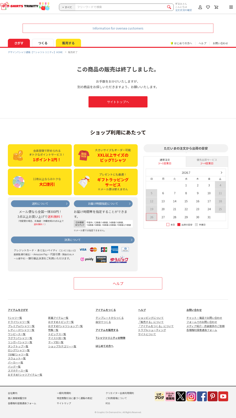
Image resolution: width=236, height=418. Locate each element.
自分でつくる (103, 322)
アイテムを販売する (107, 330)
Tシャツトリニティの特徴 (110, 338)
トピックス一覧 (57, 334)
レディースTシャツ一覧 (21, 330)
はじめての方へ (104, 346)
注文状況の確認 (183, 10)
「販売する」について (151, 322)
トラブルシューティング (152, 330)
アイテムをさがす (18, 310)
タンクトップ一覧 (18, 346)
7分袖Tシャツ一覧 (18, 354)
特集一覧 (53, 330)
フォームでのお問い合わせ (201, 322)
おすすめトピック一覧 (61, 322)
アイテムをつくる (106, 310)
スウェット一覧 (17, 358)
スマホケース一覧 (18, 370)
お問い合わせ (220, 43)
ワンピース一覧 (17, 334)
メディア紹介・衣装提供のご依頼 (205, 326)
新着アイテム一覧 (58, 318)
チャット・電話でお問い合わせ (204, 318)
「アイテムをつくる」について (156, 326)
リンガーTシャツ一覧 (20, 342)
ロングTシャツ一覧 (19, 350)
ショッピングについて (151, 318)
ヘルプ (202, 43)
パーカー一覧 (15, 362)
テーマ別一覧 (56, 342)
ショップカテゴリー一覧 (62, 346)
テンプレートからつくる (110, 318)
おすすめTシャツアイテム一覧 (25, 374)
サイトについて (147, 334)
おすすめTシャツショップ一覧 (65, 326)
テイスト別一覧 (57, 338)
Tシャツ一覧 (15, 318)
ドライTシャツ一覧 (19, 322)
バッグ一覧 (14, 366)
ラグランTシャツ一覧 (20, 338)
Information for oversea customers (118, 28)
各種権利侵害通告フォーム (201, 330)
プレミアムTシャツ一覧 (21, 326)
